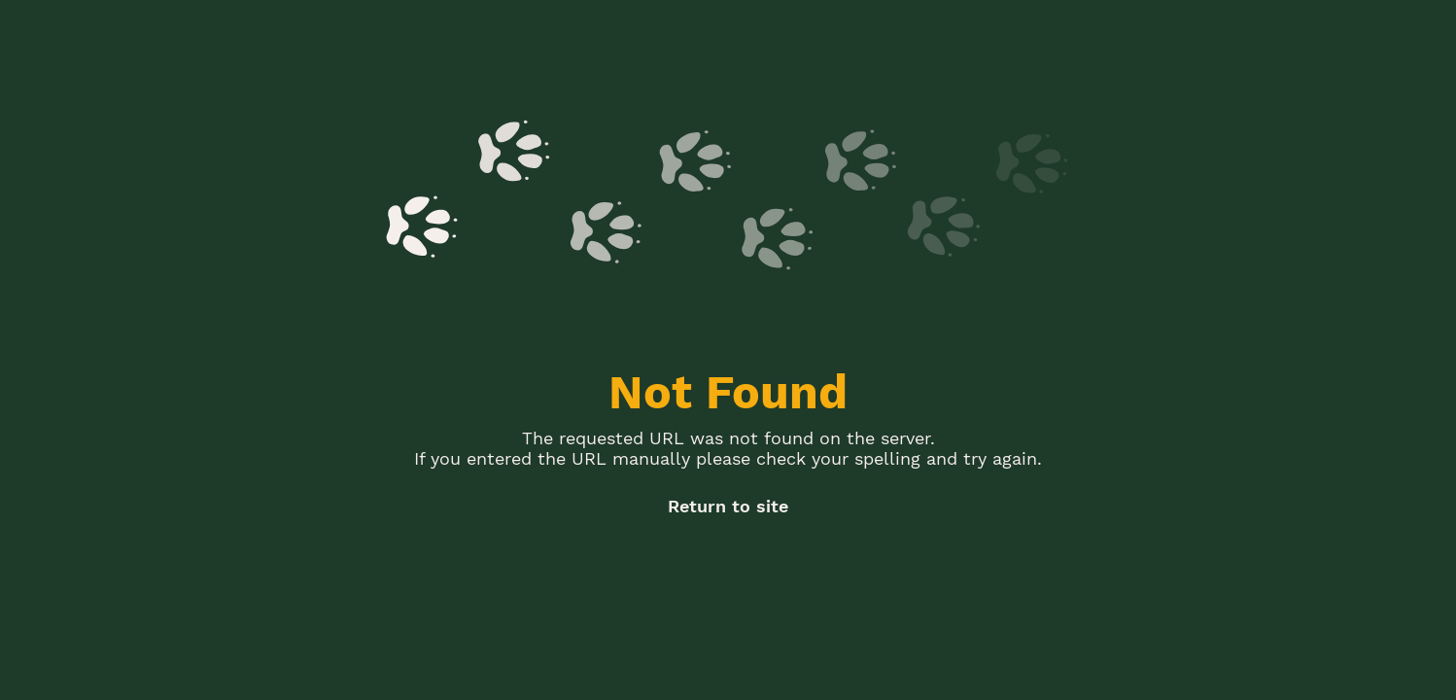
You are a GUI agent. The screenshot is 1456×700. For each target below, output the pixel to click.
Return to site (728, 506)
